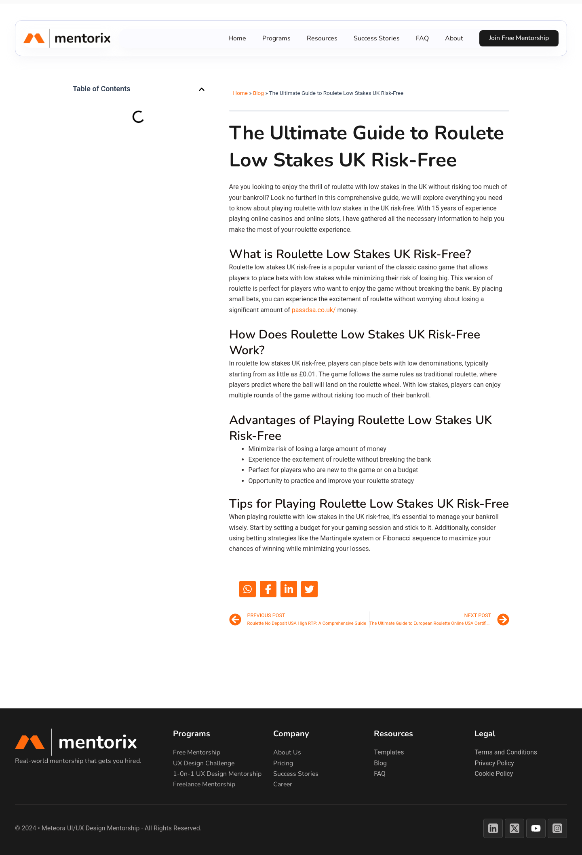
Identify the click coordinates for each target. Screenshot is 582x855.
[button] (201, 89)
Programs (275, 38)
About (453, 38)
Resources (321, 38)
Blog (258, 93)
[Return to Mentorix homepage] (90, 742)
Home (236, 38)
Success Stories (375, 38)
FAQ (421, 38)
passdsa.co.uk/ (314, 310)
